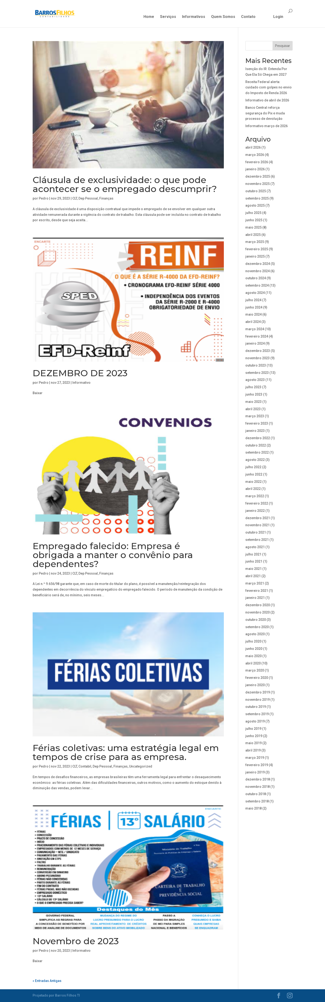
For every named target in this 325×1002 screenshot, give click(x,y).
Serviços (168, 17)
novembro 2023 (257, 358)
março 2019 (254, 758)
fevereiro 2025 (256, 249)
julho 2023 (253, 387)
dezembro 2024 (257, 264)
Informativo (81, 382)
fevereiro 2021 (256, 591)
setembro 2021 (257, 540)
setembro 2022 (257, 452)
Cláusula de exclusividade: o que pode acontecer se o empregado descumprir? (125, 184)
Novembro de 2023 (76, 941)
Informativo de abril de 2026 (267, 100)
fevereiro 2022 (256, 503)
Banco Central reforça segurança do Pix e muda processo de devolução (265, 113)
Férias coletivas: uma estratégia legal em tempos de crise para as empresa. (126, 752)
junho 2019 (253, 736)
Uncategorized (140, 766)
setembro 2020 (257, 627)
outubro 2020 (255, 620)
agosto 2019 (255, 721)
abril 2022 (253, 489)
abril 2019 (253, 750)
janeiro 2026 (255, 169)
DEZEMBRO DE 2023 (80, 373)
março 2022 (254, 496)
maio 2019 (253, 743)
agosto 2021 (255, 547)
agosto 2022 (255, 460)
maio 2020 (253, 656)
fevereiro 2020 (256, 678)
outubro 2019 (255, 707)
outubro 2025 (255, 191)
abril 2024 (253, 322)
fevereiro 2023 (256, 423)
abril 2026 (253, 147)
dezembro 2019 (257, 692)
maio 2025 (253, 227)
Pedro (43, 198)
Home (148, 17)
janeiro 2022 (255, 511)
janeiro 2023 (255, 431)
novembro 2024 (257, 271)
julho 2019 (253, 729)
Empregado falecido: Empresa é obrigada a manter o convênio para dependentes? (113, 554)
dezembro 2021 (257, 518)
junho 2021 (253, 561)
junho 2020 (253, 649)
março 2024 (254, 329)
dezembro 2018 (257, 779)
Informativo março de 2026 (266, 126)
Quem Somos (223, 17)
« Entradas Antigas (47, 981)
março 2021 (254, 583)
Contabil (84, 766)
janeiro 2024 (255, 343)
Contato (248, 17)
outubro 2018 (255, 794)
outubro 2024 (255, 278)
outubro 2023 (255, 365)
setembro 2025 (257, 198)
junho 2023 (253, 394)
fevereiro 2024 (256, 336)
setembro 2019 (257, 714)
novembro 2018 (257, 787)
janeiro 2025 (255, 256)
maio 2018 (253, 808)
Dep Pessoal (88, 198)
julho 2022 (253, 467)
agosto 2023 (255, 380)
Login (278, 17)
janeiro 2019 (255, 772)
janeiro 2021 (255, 598)
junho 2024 (253, 307)
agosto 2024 (255, 293)
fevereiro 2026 (256, 162)
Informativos (193, 17)
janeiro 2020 (255, 685)
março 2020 (254, 670)
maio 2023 (253, 402)
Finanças (106, 198)
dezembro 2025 (257, 176)
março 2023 (254, 416)
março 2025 (254, 242)
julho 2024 (253, 300)
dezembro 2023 (257, 351)
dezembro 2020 (257, 605)
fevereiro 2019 (256, 765)
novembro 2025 (257, 184)
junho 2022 (253, 474)
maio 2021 (253, 569)
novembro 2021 (257, 525)
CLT (74, 198)
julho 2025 (253, 213)
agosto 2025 (255, 205)
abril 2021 (253, 576)
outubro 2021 (255, 532)
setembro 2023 (257, 373)
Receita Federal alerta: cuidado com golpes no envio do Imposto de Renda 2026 (268, 87)
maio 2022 (253, 482)
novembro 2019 (257, 699)
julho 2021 (253, 554)
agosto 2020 (255, 634)
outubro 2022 (255, 445)
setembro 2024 (257, 285)
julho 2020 (253, 641)
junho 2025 (253, 220)
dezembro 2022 (257, 438)
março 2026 (254, 155)
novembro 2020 (257, 612)
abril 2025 (253, 235)
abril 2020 (253, 663)
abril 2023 (253, 409)
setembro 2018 (257, 801)
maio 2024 (253, 314)
